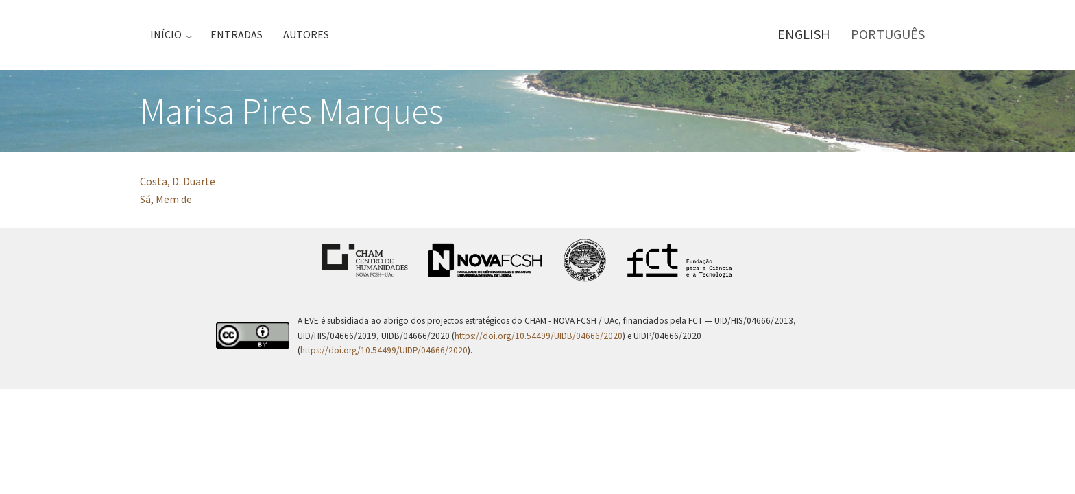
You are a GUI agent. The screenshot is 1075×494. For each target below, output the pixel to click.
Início (166, 34)
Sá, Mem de (166, 199)
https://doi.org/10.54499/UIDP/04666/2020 (384, 350)
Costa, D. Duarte (177, 181)
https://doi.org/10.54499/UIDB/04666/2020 (539, 336)
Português (888, 34)
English (803, 34)
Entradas (236, 34)
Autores (306, 34)
